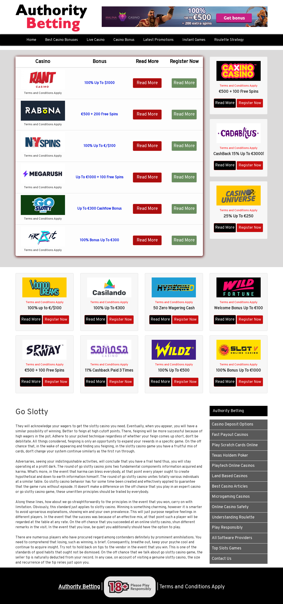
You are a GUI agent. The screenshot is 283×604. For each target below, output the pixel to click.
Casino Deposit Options (232, 424)
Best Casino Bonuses (61, 40)
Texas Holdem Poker (230, 455)
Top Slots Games (226, 548)
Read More (147, 83)
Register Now (250, 103)
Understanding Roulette (233, 517)
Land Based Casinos (230, 476)
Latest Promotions (158, 40)
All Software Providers (232, 538)
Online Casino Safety (230, 507)
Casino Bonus (123, 40)
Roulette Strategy (229, 40)
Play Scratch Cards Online (235, 445)
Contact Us (221, 558)
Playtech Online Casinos (233, 465)
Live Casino (96, 40)
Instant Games (193, 40)
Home (31, 40)
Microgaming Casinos (231, 496)
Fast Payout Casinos (230, 434)
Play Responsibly (227, 527)
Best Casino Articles (230, 486)
